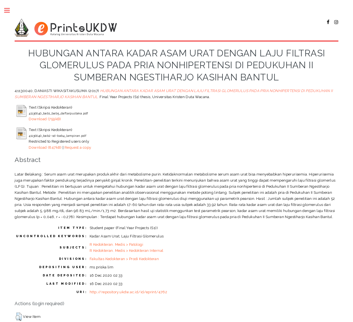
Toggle (10, 10)
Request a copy (78, 147)
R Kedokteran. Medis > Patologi (116, 244)
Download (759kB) (45, 119)
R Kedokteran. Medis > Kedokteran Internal (126, 250)
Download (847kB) (45, 147)
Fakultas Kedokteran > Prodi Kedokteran (124, 258)
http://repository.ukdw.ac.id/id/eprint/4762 (128, 292)
